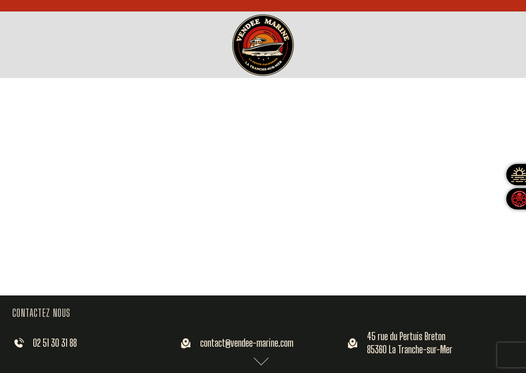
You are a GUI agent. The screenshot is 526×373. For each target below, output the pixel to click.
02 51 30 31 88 (55, 342)
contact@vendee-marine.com (246, 342)
